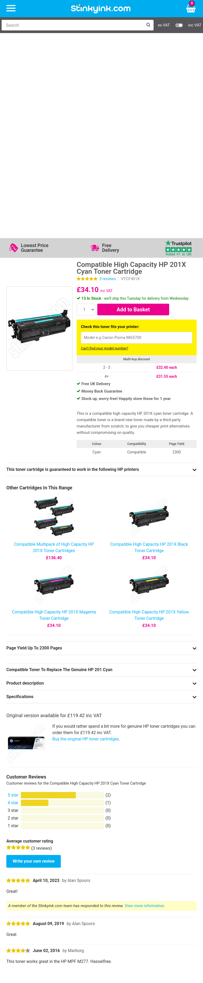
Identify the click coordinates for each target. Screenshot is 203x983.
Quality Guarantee (118, 859)
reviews (107, 80)
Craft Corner (63, 874)
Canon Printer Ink (26, 851)
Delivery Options (158, 844)
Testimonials (114, 851)
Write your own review (33, 662)
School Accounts (159, 859)
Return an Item (66, 859)
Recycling (61, 867)
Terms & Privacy (117, 867)
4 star (13, 604)
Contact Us (62, 851)
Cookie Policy (114, 874)
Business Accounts (161, 851)
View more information (144, 707)
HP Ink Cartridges (26, 844)
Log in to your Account (73, 844)
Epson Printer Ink (26, 859)
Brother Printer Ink (27, 867)
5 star (13, 596)
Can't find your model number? (104, 150)
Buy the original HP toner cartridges (85, 540)
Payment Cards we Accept (168, 867)
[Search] (72, 25)
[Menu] (11, 8)
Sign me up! (22, 904)
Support (109, 844)
